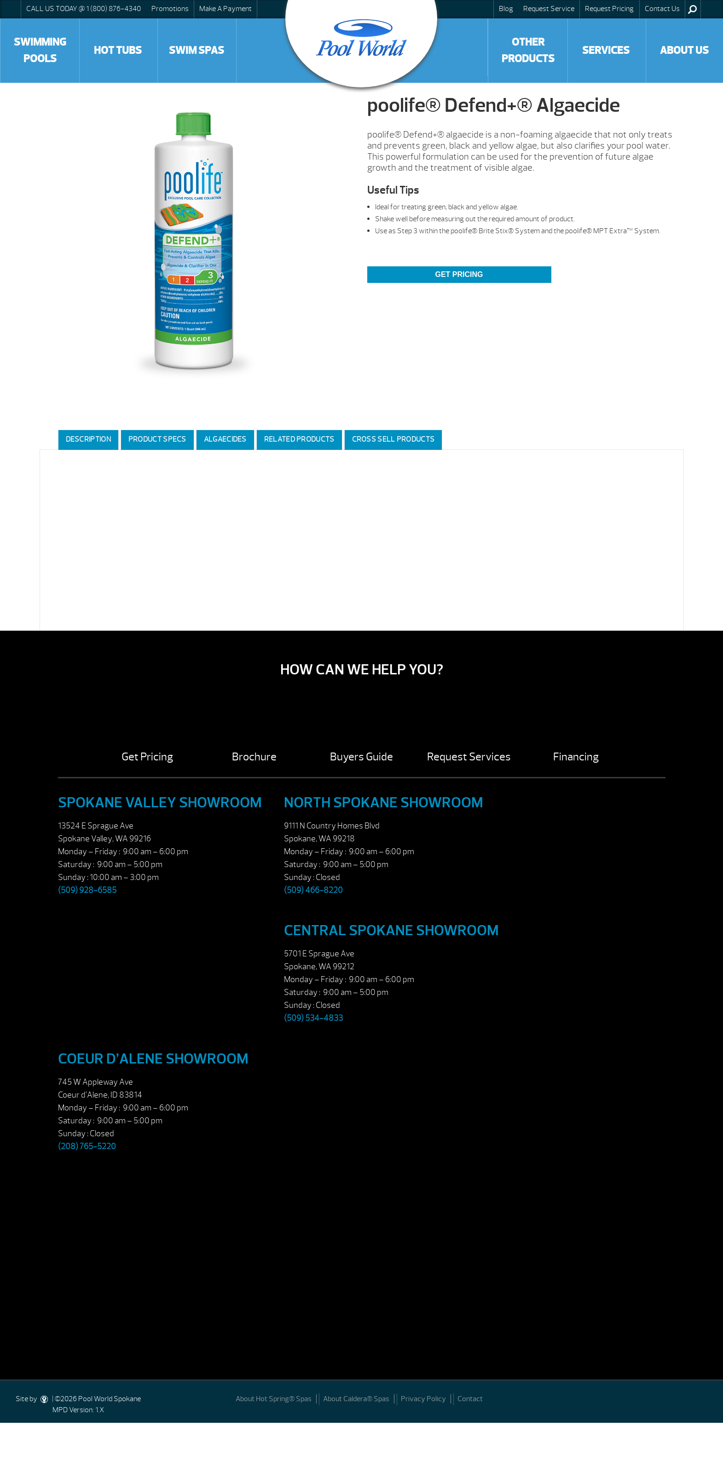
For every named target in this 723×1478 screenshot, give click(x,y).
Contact (470, 1398)
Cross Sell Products (393, 439)
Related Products (299, 439)
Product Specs (157, 439)
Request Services (469, 757)
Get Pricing (459, 274)
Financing (576, 757)
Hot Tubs (118, 50)
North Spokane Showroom (383, 802)
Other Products (528, 50)
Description (88, 439)
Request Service (548, 8)
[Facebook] (705, 1398)
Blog (506, 8)
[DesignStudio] (45, 1398)
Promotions (170, 8)
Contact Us (662, 8)
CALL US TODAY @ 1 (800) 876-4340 (83, 8)
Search (692, 9)
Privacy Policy (423, 1398)
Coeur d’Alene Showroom (153, 1058)
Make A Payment (225, 8)
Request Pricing (609, 8)
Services (606, 50)
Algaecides (225, 439)
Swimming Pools (40, 50)
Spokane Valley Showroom (160, 802)
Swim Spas (196, 50)
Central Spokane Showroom (391, 930)
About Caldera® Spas (356, 1398)
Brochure (254, 757)
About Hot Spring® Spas (274, 1398)
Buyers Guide (361, 757)
